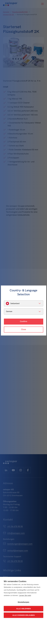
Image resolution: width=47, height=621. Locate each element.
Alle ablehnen (23, 609)
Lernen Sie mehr (25, 595)
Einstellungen (23, 602)
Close (23, 329)
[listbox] (23, 303)
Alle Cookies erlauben (23, 615)
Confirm (23, 321)
